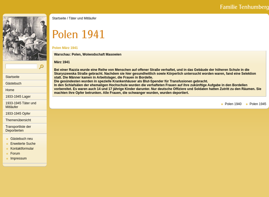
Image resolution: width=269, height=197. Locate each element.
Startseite (12, 77)
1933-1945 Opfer (17, 113)
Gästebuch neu (21, 139)
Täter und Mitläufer (83, 18)
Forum (15, 153)
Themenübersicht (18, 120)
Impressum (18, 158)
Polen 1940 (233, 104)
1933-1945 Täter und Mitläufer (20, 105)
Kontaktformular (22, 148)
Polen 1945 (258, 104)
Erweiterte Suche (22, 144)
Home (9, 90)
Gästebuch (13, 83)
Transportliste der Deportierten (18, 128)
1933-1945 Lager (17, 97)
